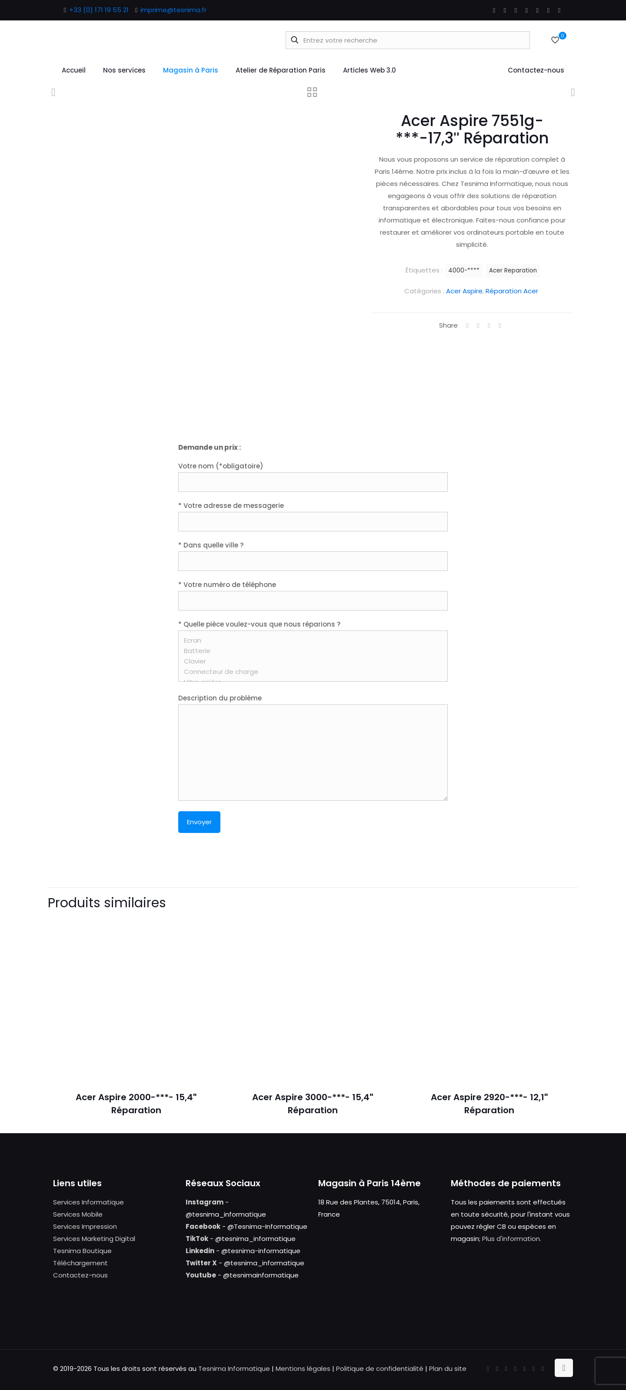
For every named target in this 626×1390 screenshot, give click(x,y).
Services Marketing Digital (94, 1238)
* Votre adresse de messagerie (313, 516)
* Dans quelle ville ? (313, 556)
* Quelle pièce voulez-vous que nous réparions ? (313, 651)
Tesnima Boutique (82, 1250)
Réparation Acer (512, 290)
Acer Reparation (513, 270)
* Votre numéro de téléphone (313, 595)
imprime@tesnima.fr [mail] (173, 9)
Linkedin (200, 1250)
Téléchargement (80, 1262)
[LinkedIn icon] (526, 10)
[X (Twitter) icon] (505, 10)
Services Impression (85, 1226)
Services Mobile (78, 1214)
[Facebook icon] (494, 10)
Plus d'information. (511, 1238)
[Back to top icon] (564, 1368)
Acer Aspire (464, 290)
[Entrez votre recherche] (408, 40)
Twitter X (201, 1262)
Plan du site (447, 1368)
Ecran (309, 640)
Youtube (201, 1275)
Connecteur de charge (309, 672)
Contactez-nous (80, 1275)
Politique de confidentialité (379, 1368)
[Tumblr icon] (559, 10)
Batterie (309, 651)
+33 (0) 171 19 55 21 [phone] (99, 9)
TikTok (197, 1238)
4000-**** (463, 270)
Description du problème (313, 747)
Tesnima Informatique (234, 1368)
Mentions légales (303, 1368)
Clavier (309, 661)
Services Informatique (88, 1202)
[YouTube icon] (516, 10)
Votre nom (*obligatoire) (313, 476)
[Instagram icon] (548, 10)
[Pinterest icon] (537, 10)
